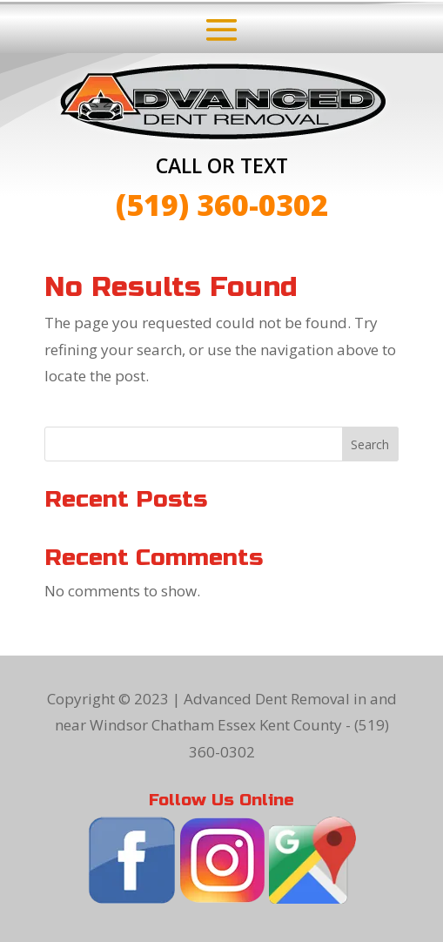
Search (370, 444)
